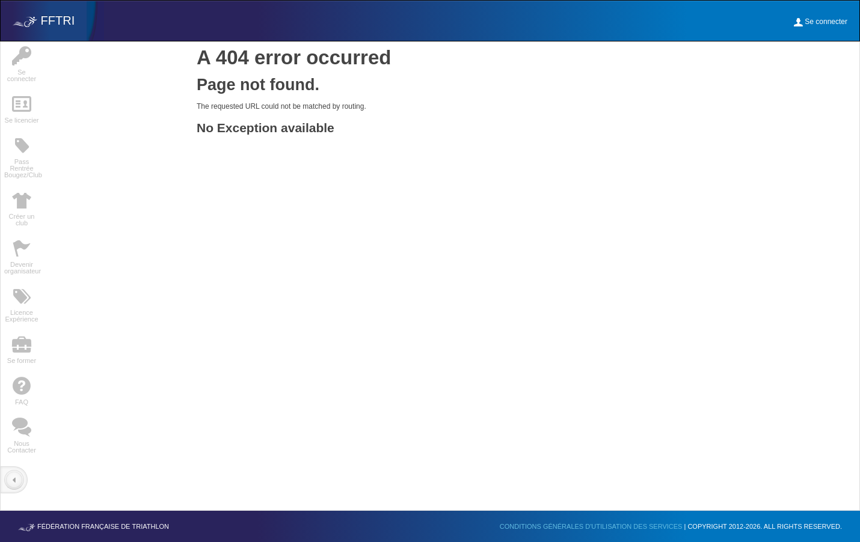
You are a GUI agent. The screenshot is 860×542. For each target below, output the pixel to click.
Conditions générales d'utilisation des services (592, 526)
